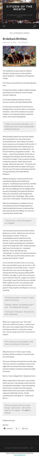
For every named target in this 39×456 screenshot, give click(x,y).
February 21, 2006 (9, 42)
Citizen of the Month (19, 8)
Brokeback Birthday (15, 38)
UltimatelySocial (19, 455)
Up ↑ (32, 448)
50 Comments (23, 42)
